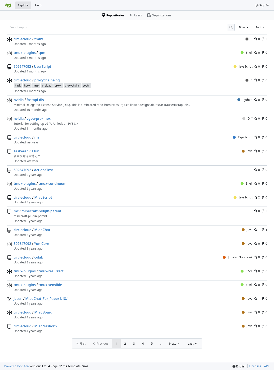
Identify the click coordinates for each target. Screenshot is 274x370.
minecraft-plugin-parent (42, 211)
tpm (42, 53)
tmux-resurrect (51, 271)
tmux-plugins (25, 53)
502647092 (22, 66)
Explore (23, 5)
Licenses (255, 366)
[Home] (8, 5)
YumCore (41, 243)
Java (247, 151)
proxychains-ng (47, 80)
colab (38, 257)
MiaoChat (42, 230)
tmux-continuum (52, 183)
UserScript (42, 66)
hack (18, 85)
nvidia (19, 100)
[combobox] (243, 27)
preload (46, 85)
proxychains (72, 85)
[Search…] (231, 27)
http (36, 85)
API (266, 366)
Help (38, 5)
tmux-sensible (50, 285)
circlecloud (23, 39)
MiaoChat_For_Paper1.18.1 (47, 298)
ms (36, 137)
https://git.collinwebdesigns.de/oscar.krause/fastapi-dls (149, 105)
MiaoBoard (43, 312)
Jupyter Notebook (237, 257)
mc (16, 211)
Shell (246, 53)
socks (86, 85)
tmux (38, 39)
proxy (58, 85)
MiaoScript (43, 197)
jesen (18, 298)
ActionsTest (43, 170)
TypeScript (242, 137)
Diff (247, 118)
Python (244, 100)
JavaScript (243, 66)
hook (27, 85)
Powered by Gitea (16, 366)
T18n (35, 151)
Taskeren (21, 151)
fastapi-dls (35, 100)
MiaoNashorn (45, 326)
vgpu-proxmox (39, 118)
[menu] (239, 366)
